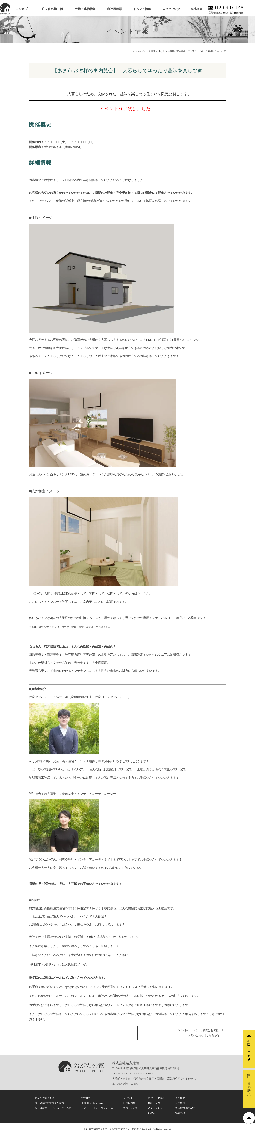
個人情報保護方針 (185, 1107)
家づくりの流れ (156, 1098)
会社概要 (196, 9)
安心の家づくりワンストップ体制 (53, 1107)
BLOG (151, 1112)
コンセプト (23, 9)
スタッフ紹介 (171, 9)
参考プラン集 (130, 1107)
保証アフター (155, 1103)
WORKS (85, 1098)
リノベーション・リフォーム (97, 1107)
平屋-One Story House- (93, 1103)
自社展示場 (114, 9)
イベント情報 (142, 9)
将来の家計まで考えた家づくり (52, 1103)
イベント (128, 1098)
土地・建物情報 (85, 9)
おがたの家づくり (44, 1098)
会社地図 (180, 1103)
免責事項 (180, 1112)
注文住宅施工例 (52, 9)
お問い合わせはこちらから (203, 1035)
